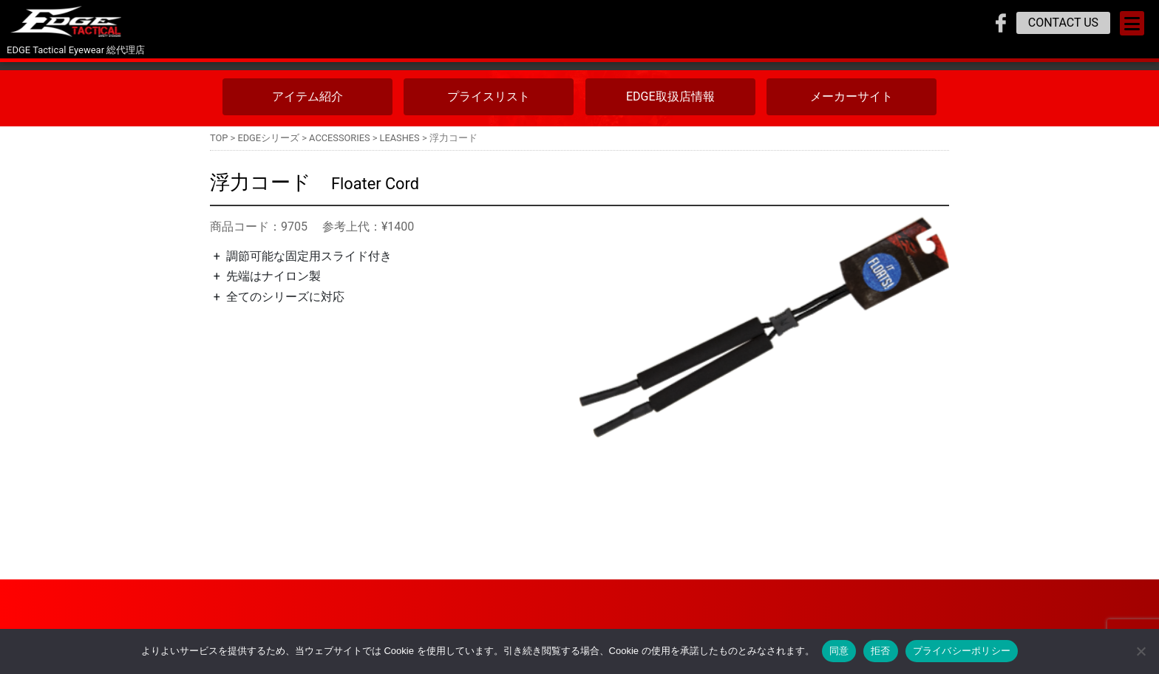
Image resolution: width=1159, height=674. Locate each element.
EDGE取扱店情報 (670, 96)
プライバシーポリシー (962, 650)
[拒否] (1140, 651)
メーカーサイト (851, 96)
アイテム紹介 (307, 96)
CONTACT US (1063, 23)
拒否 (881, 650)
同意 (839, 650)
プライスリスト (488, 96)
